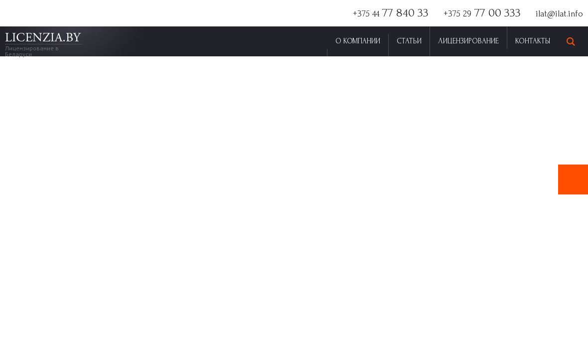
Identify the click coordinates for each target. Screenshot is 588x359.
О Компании (357, 41)
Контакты (532, 41)
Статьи (409, 41)
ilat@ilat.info (559, 13)
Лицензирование (468, 41)
